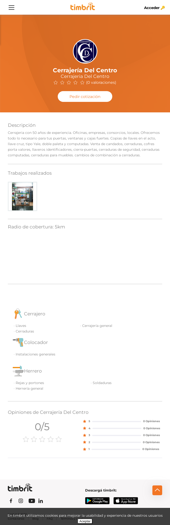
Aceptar (85, 521)
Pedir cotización (85, 96)
